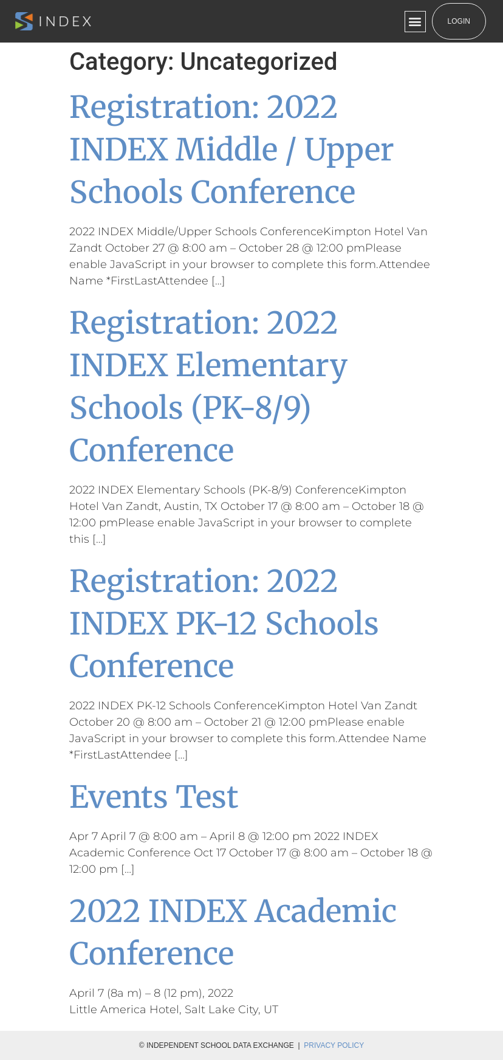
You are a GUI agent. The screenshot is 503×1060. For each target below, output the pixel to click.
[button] (415, 21)
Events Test (154, 797)
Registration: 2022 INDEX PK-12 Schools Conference (224, 624)
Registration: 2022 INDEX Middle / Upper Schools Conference (231, 150)
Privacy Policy (334, 1045)
